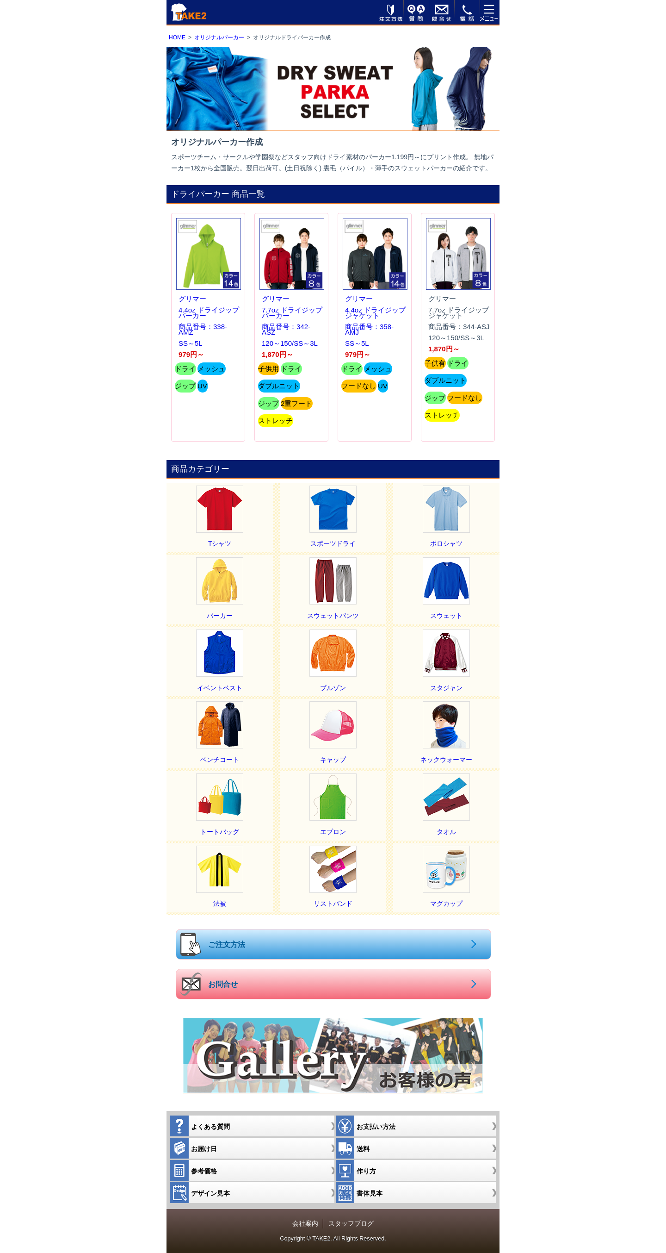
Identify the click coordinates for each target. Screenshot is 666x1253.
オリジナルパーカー (219, 37)
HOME (177, 37)
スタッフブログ (351, 1223)
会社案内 (305, 1223)
